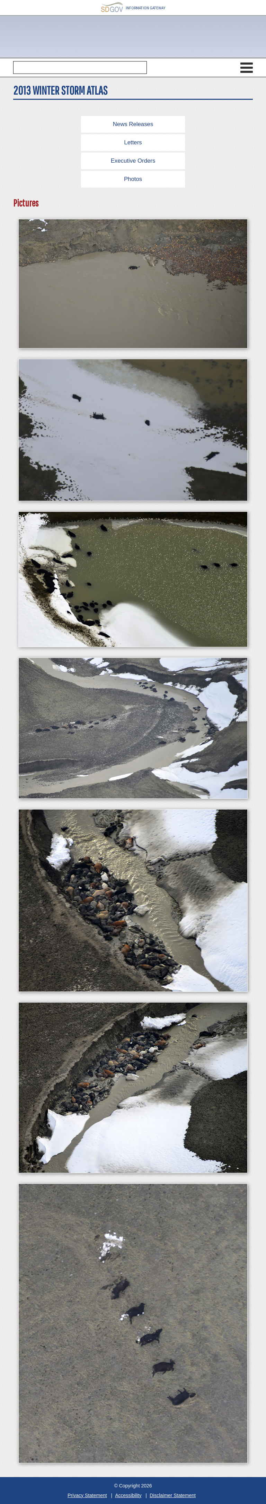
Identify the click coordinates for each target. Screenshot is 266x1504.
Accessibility (128, 1495)
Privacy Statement (87, 1495)
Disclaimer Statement (173, 1495)
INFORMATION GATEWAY (133, 7)
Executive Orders (133, 160)
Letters (133, 142)
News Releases (133, 124)
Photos (133, 179)
